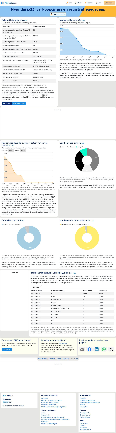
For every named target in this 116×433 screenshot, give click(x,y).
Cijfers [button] (78, 3)
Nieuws (82, 405)
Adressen (44, 398)
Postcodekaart (85, 417)
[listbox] (11, 150)
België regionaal (60, 407)
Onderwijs (44, 421)
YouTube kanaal (85, 430)
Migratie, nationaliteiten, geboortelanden (55, 419)
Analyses (83, 398)
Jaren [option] (10, 151)
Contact (82, 425)
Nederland (52, 405)
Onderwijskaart (85, 415)
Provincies (44, 405)
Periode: (5, 151)
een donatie (63, 343)
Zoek (69, 3)
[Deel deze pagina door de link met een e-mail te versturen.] (82, 349)
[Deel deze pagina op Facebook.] (89, 349)
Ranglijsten (83, 407)
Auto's (43, 413)
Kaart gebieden (85, 413)
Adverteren (84, 423)
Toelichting (7, 103)
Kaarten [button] (88, 3)
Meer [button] (98, 3)
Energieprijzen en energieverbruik (52, 417)
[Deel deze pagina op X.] (111, 349)
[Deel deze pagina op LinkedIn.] (96, 349)
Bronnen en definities (87, 400)
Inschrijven (7, 350)
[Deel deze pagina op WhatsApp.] (104, 349)
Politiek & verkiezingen (49, 424)
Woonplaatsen (54, 402)
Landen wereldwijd (47, 407)
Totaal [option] (22, 151)
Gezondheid (45, 415)
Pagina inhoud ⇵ (58, 14)
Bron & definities (19, 103)
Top (76, 359)
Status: (17, 151)
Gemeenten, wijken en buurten (51, 400)
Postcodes (44, 402)
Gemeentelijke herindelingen (90, 402)
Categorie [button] (35, 287)
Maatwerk (109, 3)
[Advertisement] (58, 125)
